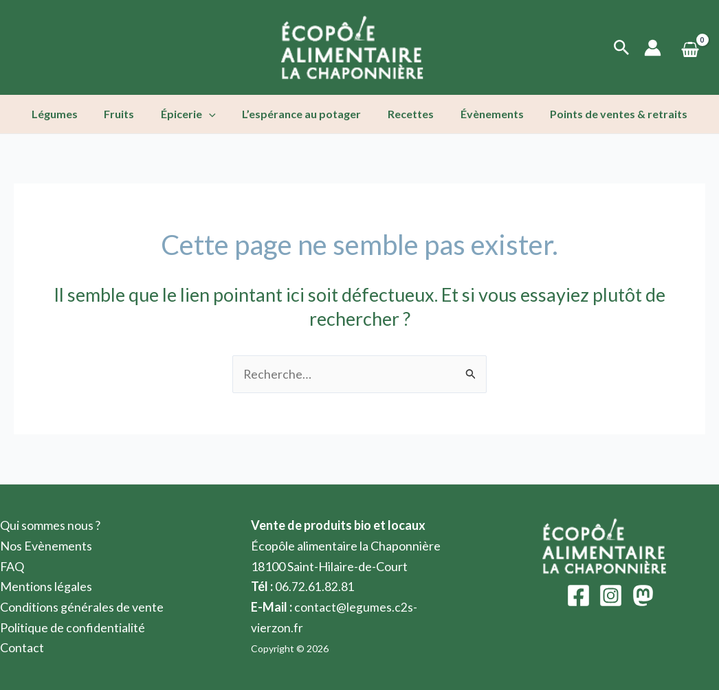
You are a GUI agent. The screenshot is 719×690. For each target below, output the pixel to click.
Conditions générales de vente (82, 606)
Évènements (482, 113)
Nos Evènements (46, 545)
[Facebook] (578, 596)
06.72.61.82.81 (315, 586)
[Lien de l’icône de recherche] (621, 47)
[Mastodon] (643, 596)
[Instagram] (611, 596)
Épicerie (193, 114)
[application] (214, 114)
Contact (22, 648)
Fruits (128, 113)
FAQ (12, 566)
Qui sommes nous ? (50, 525)
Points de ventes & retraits (605, 113)
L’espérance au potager (301, 113)
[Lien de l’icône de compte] (652, 47)
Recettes (406, 113)
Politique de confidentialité (72, 627)
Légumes (68, 113)
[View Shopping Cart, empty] (690, 47)
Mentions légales (46, 586)
